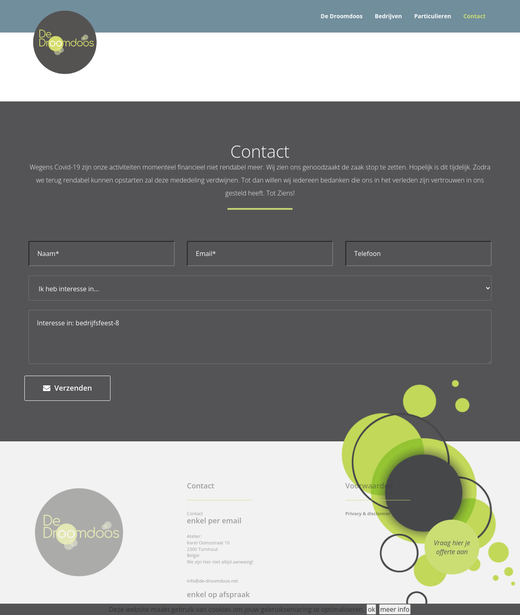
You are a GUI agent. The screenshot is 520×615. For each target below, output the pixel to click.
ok (371, 609)
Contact (474, 16)
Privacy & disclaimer (367, 513)
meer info (395, 609)
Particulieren (432, 16)
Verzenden (67, 388)
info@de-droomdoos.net (212, 581)
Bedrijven (388, 16)
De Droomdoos (341, 16)
